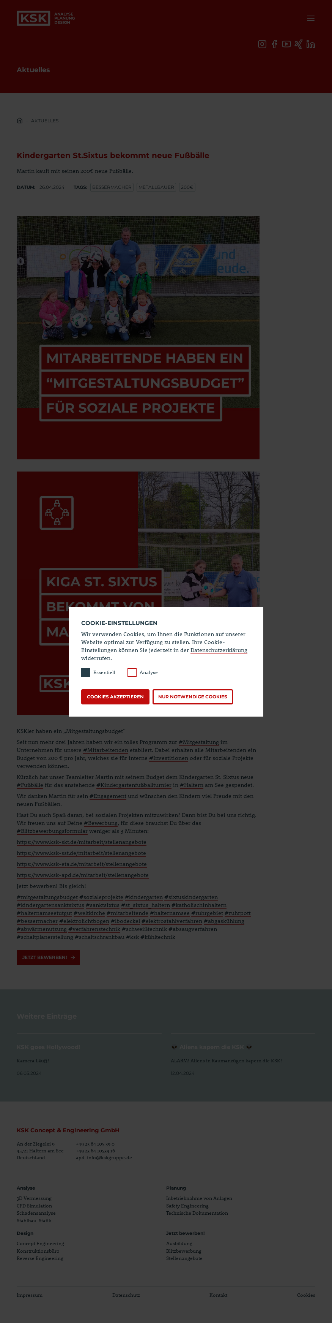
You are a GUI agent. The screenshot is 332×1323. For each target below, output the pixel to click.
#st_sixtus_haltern (145, 904)
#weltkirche (89, 912)
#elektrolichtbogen (84, 920)
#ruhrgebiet (207, 912)
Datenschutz (126, 1294)
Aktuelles (44, 120)
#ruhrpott (238, 912)
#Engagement (108, 795)
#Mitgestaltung (199, 741)
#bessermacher (37, 920)
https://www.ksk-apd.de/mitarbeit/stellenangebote (83, 874)
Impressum (29, 1294)
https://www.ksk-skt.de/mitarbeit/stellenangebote (81, 841)
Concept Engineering (40, 1243)
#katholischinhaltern (199, 904)
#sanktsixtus (103, 904)
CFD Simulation (34, 1205)
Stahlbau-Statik (34, 1220)
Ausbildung (179, 1243)
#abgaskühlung (224, 920)
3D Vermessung (34, 1198)
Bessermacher (112, 187)
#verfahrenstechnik (94, 928)
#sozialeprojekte (101, 896)
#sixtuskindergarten (191, 896)
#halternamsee (170, 912)
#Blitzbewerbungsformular (52, 830)
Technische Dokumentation (197, 1212)
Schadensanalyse (36, 1212)
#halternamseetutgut (44, 912)
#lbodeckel (125, 920)
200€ (187, 187)
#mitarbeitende (127, 912)
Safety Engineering (187, 1205)
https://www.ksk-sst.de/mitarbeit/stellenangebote (81, 852)
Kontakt (218, 1294)
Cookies (306, 1294)
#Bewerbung (101, 822)
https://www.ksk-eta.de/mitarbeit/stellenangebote (82, 863)
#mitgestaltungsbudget (47, 896)
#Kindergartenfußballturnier (134, 784)
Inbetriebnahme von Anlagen (199, 1198)
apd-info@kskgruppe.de (104, 1157)
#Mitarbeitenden (105, 749)
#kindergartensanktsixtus (50, 904)
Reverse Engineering (40, 1258)
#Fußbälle (30, 784)
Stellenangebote (184, 1258)
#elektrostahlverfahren (172, 920)
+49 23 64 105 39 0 (95, 1143)
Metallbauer (156, 187)
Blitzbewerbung (183, 1250)
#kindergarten (144, 896)
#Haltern (191, 784)
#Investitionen (168, 757)
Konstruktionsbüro (38, 1250)
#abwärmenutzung (42, 928)
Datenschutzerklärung (218, 650)
